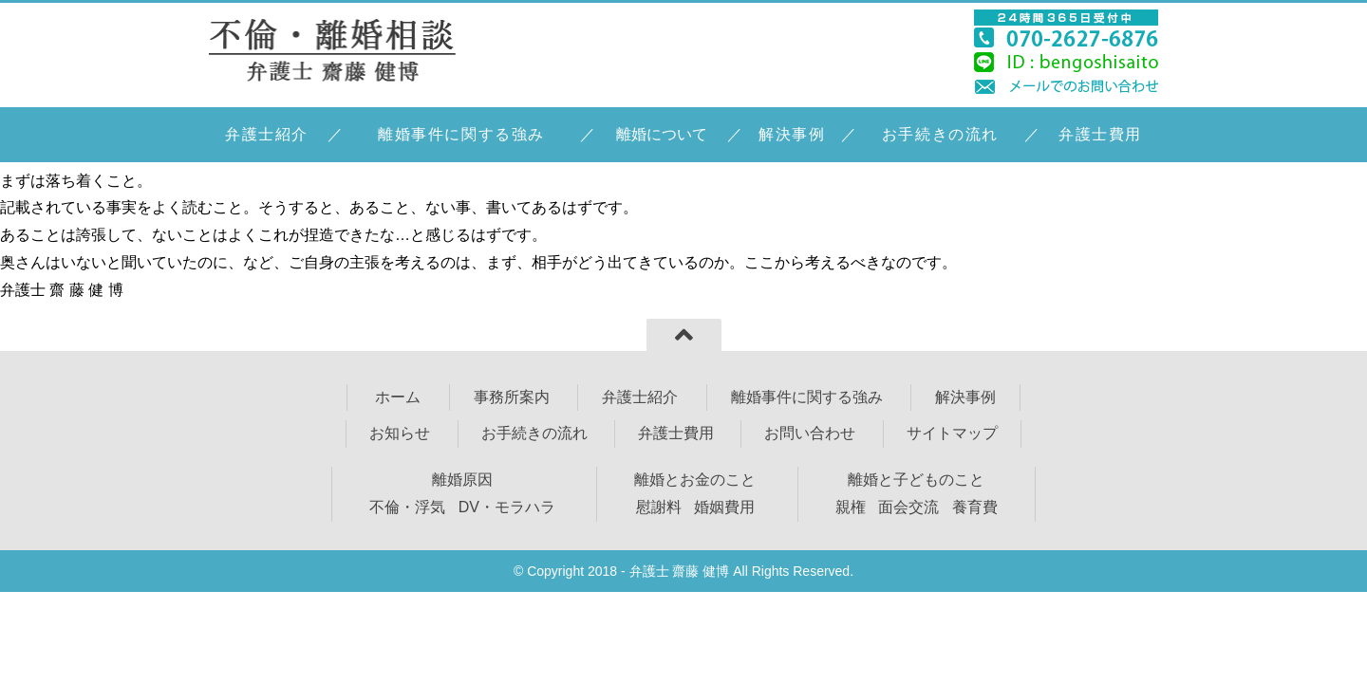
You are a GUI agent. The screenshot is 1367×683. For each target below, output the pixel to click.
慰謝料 (659, 507)
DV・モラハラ (507, 507)
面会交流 (908, 507)
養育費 (975, 507)
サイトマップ (952, 433)
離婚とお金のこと (695, 479)
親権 (850, 507)
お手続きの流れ (940, 134)
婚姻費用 (724, 507)
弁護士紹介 (267, 134)
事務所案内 (512, 397)
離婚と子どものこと (916, 479)
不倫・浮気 (407, 507)
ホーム (396, 397)
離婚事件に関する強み (461, 134)
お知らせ (399, 433)
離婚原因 (462, 479)
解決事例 (791, 134)
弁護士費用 (1100, 134)
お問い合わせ (809, 433)
